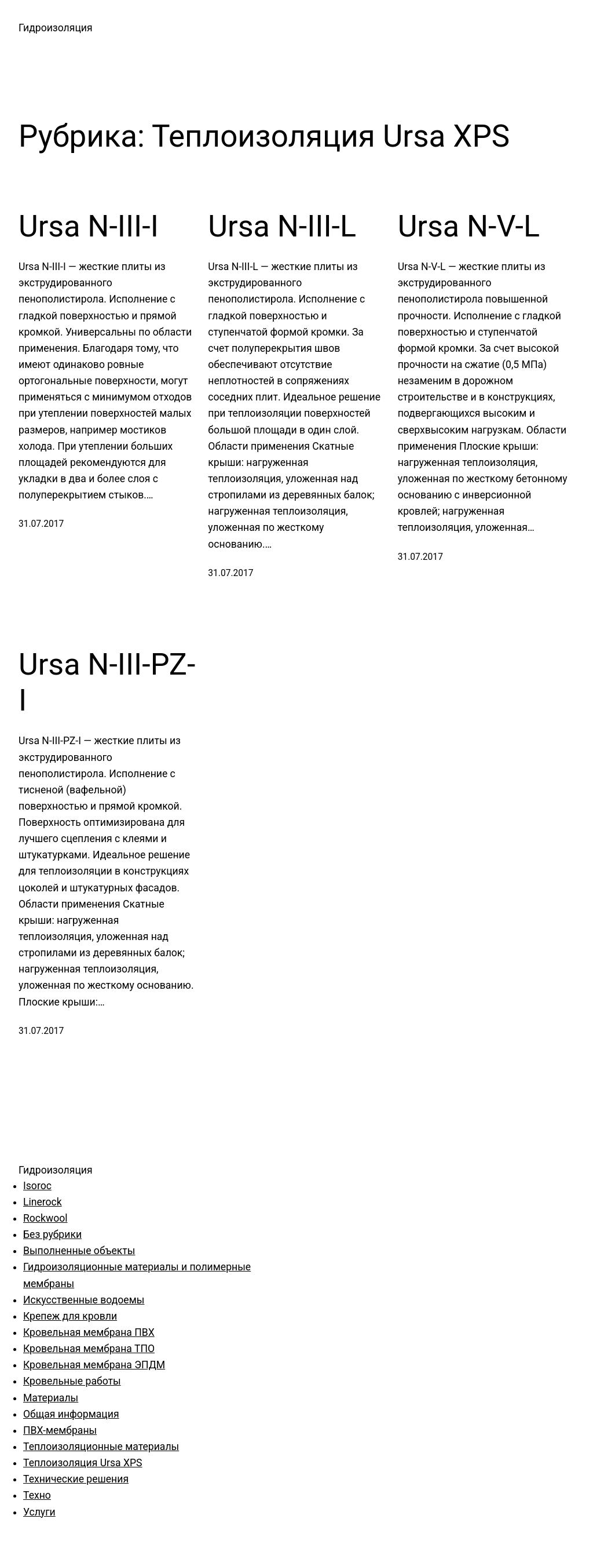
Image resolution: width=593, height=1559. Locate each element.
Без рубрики (52, 1234)
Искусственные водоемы (83, 1300)
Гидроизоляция (56, 28)
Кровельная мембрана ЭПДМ (94, 1365)
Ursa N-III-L (282, 226)
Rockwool (45, 1218)
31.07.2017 (41, 524)
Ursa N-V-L (469, 226)
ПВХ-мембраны (60, 1430)
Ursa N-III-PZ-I (107, 682)
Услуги (39, 1512)
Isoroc (37, 1186)
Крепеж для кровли (70, 1316)
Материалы (50, 1398)
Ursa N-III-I (89, 226)
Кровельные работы (72, 1381)
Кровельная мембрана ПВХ (89, 1332)
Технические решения (76, 1479)
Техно (37, 1495)
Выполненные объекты (79, 1250)
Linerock (42, 1202)
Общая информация (71, 1414)
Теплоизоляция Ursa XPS (82, 1463)
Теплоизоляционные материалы (101, 1446)
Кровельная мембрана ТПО (89, 1348)
